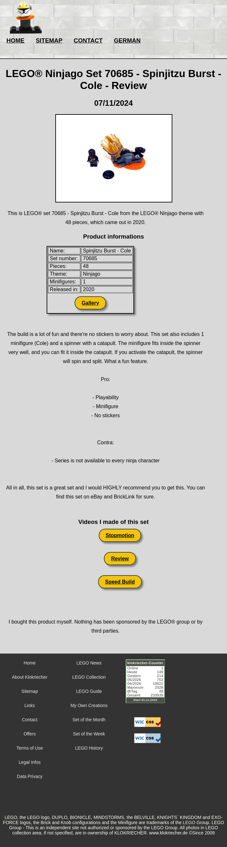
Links (29, 705)
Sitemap (30, 691)
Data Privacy (29, 776)
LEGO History (89, 748)
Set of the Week (89, 733)
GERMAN (127, 40)
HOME (15, 40)
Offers (29, 733)
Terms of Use (29, 748)
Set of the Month (88, 719)
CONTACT (88, 40)
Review (120, 558)
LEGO (189, 822)
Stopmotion (120, 535)
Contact (29, 719)
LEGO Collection (89, 677)
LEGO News (89, 662)
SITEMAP (49, 40)
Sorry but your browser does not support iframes (148, 685)
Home (30, 662)
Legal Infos (30, 762)
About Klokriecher (30, 677)
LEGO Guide (89, 691)
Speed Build (120, 582)
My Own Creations (88, 705)
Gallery (90, 303)
